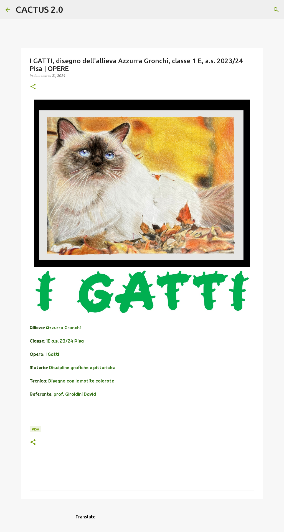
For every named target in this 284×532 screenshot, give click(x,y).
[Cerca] (71, 9)
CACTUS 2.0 (39, 9)
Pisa (35, 429)
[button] (33, 87)
